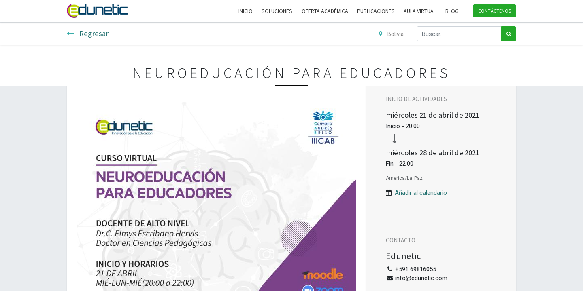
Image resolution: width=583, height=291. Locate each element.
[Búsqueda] (508, 33)
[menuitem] (245, 11)
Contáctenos (494, 11)
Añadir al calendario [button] (421, 192)
